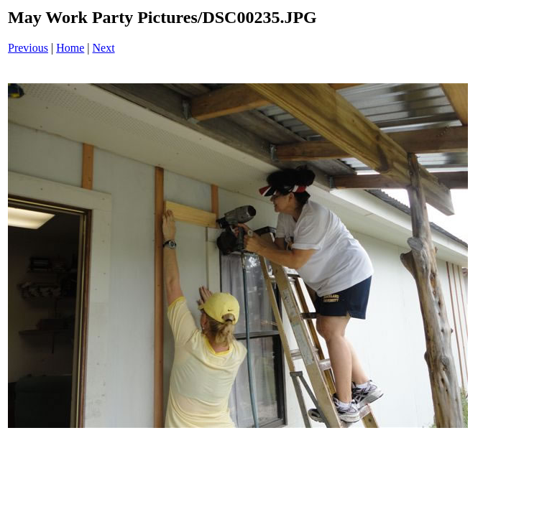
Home (70, 48)
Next (104, 48)
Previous (28, 48)
